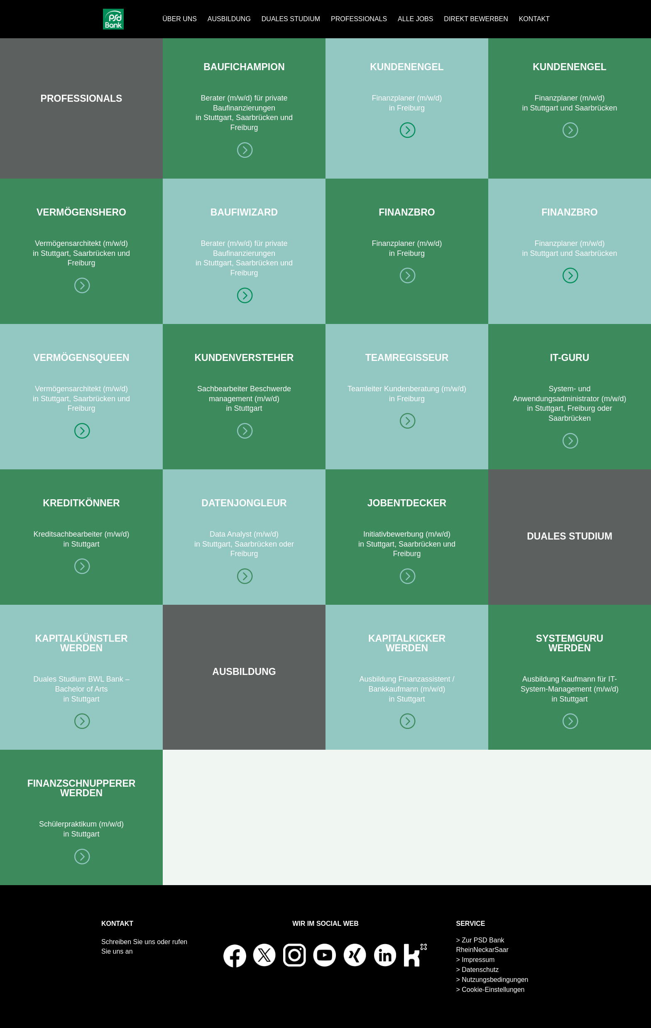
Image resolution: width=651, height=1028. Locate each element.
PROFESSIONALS (359, 19)
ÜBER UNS (179, 19)
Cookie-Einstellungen (493, 989)
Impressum (478, 959)
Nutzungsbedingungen (495, 979)
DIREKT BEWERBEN (476, 19)
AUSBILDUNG (229, 19)
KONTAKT (534, 19)
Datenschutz (480, 969)
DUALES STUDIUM (291, 19)
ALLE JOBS (415, 19)
